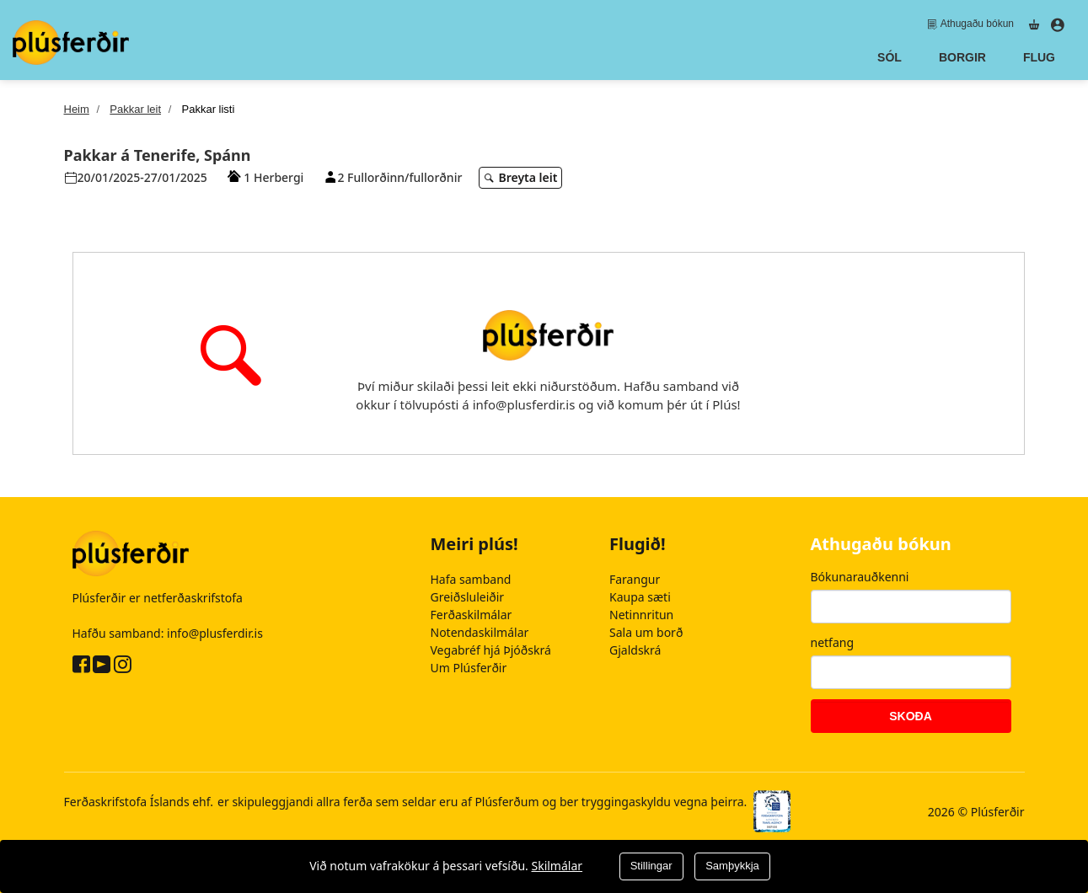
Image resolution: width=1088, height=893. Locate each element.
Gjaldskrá (635, 650)
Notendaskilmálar (480, 632)
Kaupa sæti (640, 597)
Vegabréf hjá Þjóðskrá (491, 650)
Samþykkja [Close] (732, 865)
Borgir (962, 57)
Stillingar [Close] (651, 865)
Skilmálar (556, 866)
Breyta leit (522, 177)
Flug (1039, 57)
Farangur (634, 579)
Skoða (910, 716)
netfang (833, 642)
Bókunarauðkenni (860, 577)
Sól (889, 57)
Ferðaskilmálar (471, 615)
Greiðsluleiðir (468, 597)
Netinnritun (641, 615)
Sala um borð (646, 632)
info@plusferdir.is (215, 632)
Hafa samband (471, 579)
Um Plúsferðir (469, 668)
